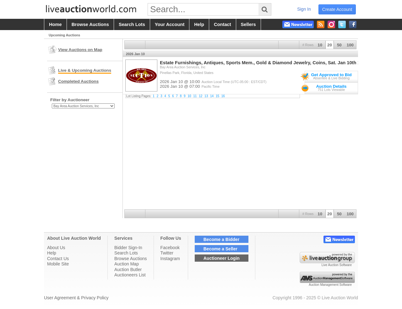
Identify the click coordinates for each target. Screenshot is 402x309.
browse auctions (90, 24)
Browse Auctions (130, 258)
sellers (248, 24)
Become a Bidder (221, 239)
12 (200, 96)
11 (195, 96)
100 (350, 45)
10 (320, 45)
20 (329, 45)
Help (51, 252)
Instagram (170, 258)
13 (206, 96)
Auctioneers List (130, 274)
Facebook (170, 247)
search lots (132, 24)
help (199, 24)
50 (339, 45)
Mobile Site (58, 263)
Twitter (166, 252)
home (55, 24)
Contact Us (58, 258)
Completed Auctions (78, 81)
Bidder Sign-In (128, 247)
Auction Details (331, 86)
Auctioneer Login (222, 258)
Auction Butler (128, 269)
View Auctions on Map (80, 49)
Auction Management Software (330, 284)
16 (223, 96)
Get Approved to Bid (331, 74)
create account (337, 9)
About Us (56, 247)
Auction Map (126, 263)
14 (212, 96)
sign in (304, 9)
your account (169, 24)
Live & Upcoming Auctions (84, 70)
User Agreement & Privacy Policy (76, 297)
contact (222, 24)
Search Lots (126, 252)
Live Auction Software (337, 265)
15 (217, 96)
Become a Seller (220, 248)
